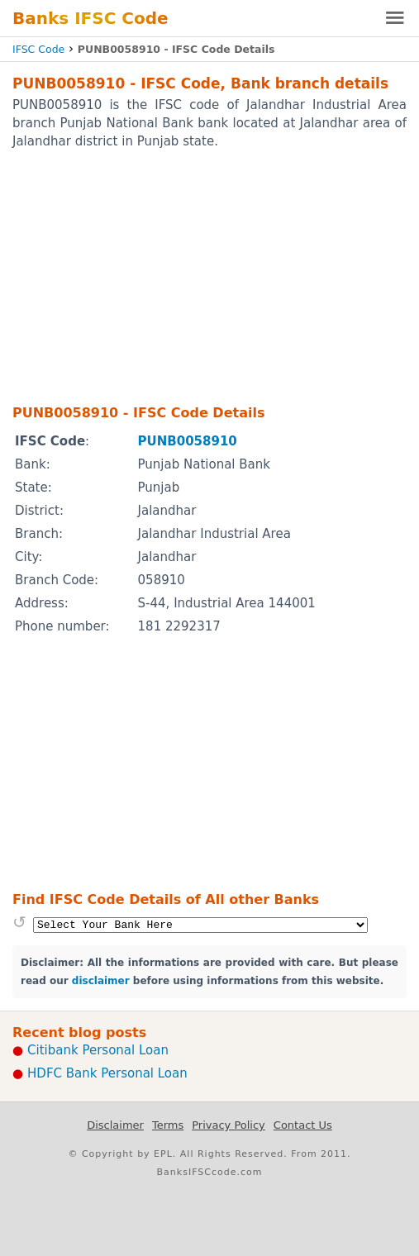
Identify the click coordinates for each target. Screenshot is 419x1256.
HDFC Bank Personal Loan (107, 1073)
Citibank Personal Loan (98, 1050)
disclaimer (101, 981)
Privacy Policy (228, 1125)
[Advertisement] (209, 276)
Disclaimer (115, 1125)
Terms (167, 1125)
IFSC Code (38, 49)
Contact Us (303, 1125)
